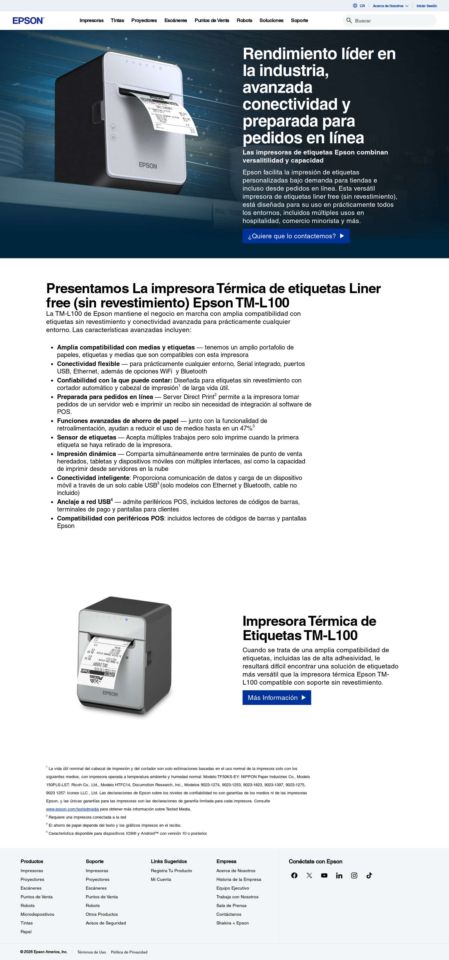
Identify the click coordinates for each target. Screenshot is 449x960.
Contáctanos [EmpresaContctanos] (228, 914)
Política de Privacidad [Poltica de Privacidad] (129, 952)
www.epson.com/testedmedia (72, 809)
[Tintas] (117, 20)
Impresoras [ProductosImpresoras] (32, 870)
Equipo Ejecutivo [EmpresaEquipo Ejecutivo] (232, 888)
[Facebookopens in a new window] (294, 875)
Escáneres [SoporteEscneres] (96, 888)
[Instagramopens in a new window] (354, 875)
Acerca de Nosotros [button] (390, 6)
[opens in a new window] (369, 875)
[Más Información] (277, 697)
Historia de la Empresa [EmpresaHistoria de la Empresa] (238, 879)
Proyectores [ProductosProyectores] (32, 879)
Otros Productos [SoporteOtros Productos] (102, 914)
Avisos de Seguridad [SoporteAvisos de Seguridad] (106, 922)
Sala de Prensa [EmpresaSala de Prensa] (231, 905)
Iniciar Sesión (427, 6)
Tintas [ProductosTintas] (27, 922)
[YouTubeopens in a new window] (324, 875)
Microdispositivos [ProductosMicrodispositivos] (37, 914)
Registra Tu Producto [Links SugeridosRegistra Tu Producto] (171, 870)
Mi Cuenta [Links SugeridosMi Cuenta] (161, 879)
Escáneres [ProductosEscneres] (31, 888)
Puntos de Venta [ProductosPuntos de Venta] (37, 896)
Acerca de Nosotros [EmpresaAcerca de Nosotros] (235, 870)
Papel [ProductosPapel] (26, 931)
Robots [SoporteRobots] (93, 905)
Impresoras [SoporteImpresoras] (97, 870)
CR (358, 5)
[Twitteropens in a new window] (309, 875)
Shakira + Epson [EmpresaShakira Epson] (232, 922)
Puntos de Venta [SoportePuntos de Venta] (102, 896)
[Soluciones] (271, 20)
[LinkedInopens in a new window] (339, 875)
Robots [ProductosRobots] (28, 905)
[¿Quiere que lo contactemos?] (296, 236)
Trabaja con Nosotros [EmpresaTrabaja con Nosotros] (237, 896)
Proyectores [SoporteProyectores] (97, 879)
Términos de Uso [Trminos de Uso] (91, 952)
